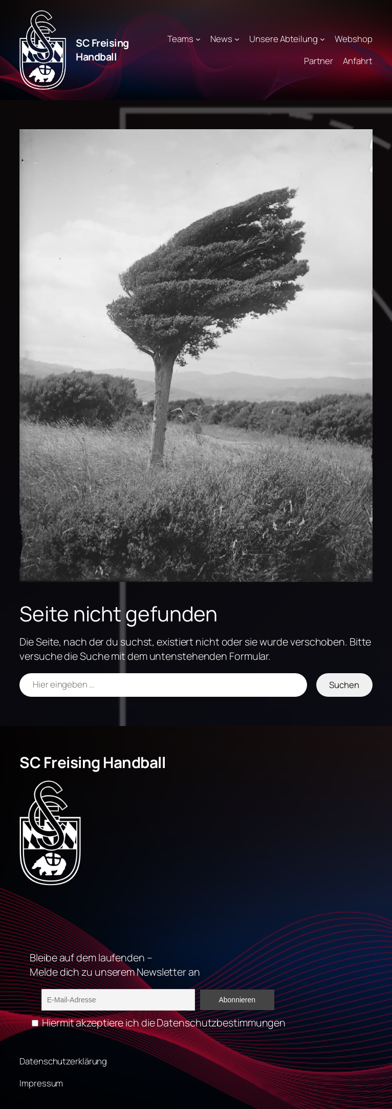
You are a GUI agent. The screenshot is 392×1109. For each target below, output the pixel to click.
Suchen (344, 685)
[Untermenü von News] (236, 39)
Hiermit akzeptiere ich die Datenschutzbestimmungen (159, 1023)
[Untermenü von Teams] (198, 39)
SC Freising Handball (102, 50)
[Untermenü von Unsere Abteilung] (322, 39)
